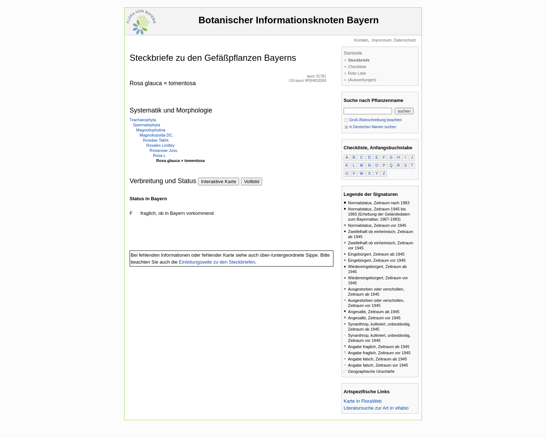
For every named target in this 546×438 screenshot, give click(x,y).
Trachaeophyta (143, 120)
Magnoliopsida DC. (157, 135)
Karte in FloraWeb (363, 401)
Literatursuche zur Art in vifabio (376, 408)
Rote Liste (357, 73)
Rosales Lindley (160, 145)
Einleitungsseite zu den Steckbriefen (217, 262)
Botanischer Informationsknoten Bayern (288, 23)
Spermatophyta (146, 125)
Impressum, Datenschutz (394, 40)
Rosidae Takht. (156, 140)
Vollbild (251, 181)
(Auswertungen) (362, 80)
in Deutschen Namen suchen (370, 127)
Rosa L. (160, 155)
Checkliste (357, 66)
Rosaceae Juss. (164, 150)
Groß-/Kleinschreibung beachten (373, 120)
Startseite (353, 53)
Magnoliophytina (150, 130)
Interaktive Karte (218, 181)
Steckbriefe (358, 60)
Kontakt (361, 40)
